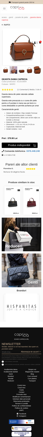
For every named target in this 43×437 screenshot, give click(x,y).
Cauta (21, 390)
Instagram (21, 416)
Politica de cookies (21, 408)
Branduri (11, 376)
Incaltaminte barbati (11, 372)
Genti (11, 17)
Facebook (21, 414)
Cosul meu (21, 388)
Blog (32, 374)
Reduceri (11, 381)
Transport (32, 381)
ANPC (21, 410)
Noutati (10, 378)
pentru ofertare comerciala (11, 361)
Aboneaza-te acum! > (31, 352)
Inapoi (6, 25)
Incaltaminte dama (10, 369)
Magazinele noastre (32, 372)
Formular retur (21, 394)
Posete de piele (21, 17)
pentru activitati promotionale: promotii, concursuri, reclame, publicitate (22, 364)
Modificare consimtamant (22, 397)
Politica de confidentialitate (21, 406)
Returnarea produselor (21, 401)
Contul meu (21, 385)
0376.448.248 (33, 151)
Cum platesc (32, 378)
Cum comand (32, 376)
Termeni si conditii (21, 403)
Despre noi (32, 369)
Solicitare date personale (21, 399)
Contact (21, 392)
